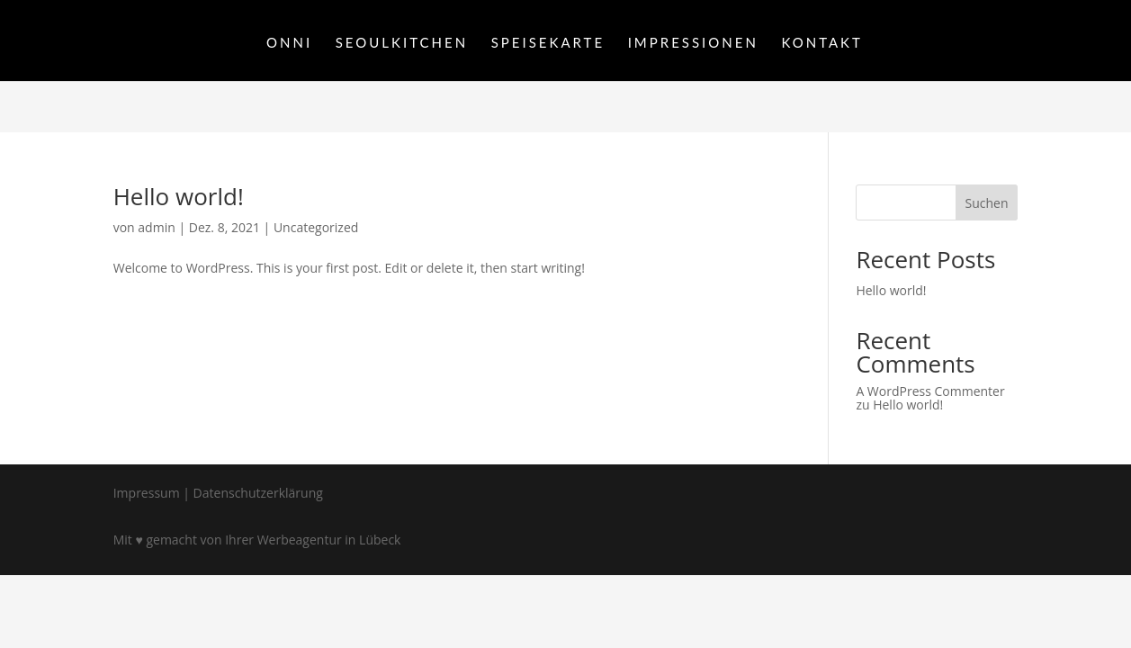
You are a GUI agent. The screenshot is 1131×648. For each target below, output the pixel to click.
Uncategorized (316, 227)
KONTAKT (822, 43)
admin (156, 227)
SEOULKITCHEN (402, 43)
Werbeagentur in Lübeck (329, 539)
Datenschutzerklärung (258, 492)
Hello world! (178, 196)
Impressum (146, 492)
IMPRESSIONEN (693, 43)
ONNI (289, 43)
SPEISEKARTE (548, 43)
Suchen (986, 203)
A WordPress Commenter (930, 391)
